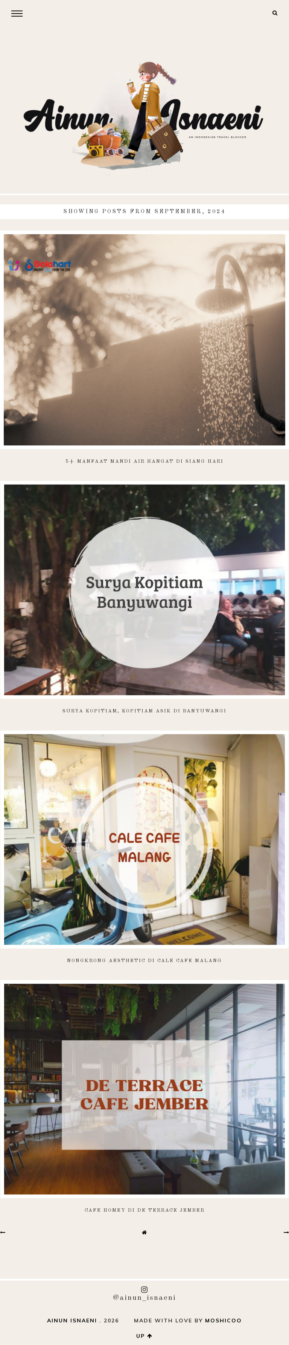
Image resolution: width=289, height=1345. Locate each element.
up (144, 1336)
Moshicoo (223, 1320)
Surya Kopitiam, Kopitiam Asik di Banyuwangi (144, 711)
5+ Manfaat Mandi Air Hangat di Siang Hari (144, 461)
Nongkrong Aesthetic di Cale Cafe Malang (144, 960)
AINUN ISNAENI (72, 1320)
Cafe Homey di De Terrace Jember (145, 1210)
